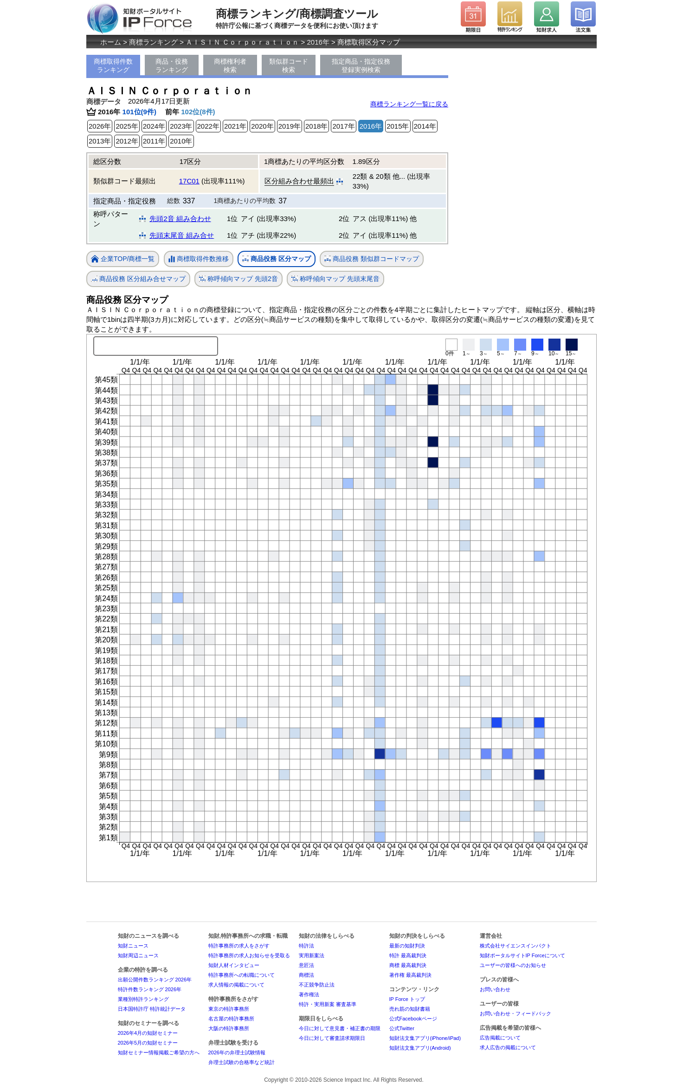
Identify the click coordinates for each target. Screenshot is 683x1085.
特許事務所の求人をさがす (239, 945)
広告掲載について (500, 1037)
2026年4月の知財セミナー (148, 1033)
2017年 (343, 126)
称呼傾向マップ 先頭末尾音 (335, 279)
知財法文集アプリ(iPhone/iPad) (425, 1038)
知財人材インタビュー (233, 965)
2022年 (208, 126)
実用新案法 (311, 955)
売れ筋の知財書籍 (409, 1009)
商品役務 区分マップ (276, 259)
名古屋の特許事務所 (231, 1018)
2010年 (181, 141)
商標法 (306, 975)
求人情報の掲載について (236, 984)
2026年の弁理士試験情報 (236, 1052)
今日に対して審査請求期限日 (332, 1038)
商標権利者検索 (230, 65)
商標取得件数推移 (198, 259)
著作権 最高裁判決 (410, 975)
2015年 (398, 126)
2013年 (100, 141)
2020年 (262, 126)
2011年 (154, 141)
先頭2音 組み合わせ (180, 218)
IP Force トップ (407, 999)
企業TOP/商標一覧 (123, 259)
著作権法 (309, 994)
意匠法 (306, 965)
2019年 (289, 126)
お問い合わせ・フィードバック (515, 1013)
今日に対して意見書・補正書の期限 (339, 1028)
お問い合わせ (495, 989)
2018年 (316, 126)
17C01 (189, 181)
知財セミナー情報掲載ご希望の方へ (159, 1052)
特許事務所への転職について (241, 975)
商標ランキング (153, 42)
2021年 (235, 126)
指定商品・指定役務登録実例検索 (361, 65)
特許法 (306, 945)
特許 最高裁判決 (407, 955)
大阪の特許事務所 (228, 1028)
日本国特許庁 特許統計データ (152, 1009)
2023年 (181, 126)
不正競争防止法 (317, 984)
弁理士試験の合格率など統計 (241, 1062)
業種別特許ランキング (143, 999)
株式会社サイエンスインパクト (515, 945)
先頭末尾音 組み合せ (181, 235)
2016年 (318, 42)
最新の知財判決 (407, 945)
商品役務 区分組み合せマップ (138, 279)
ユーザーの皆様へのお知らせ (513, 965)
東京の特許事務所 (228, 1009)
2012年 (127, 141)
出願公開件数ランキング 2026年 (155, 979)
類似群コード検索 (288, 65)
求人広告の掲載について (508, 1047)
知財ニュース (133, 945)
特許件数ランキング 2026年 (150, 989)
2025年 (127, 126)
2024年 (154, 126)
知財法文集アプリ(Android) (420, 1048)
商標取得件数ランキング (113, 65)
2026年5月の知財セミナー (148, 1043)
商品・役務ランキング (171, 65)
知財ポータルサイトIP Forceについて (522, 955)
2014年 (425, 126)
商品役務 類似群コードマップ (371, 259)
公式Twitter (401, 1028)
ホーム (110, 42)
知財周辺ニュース (138, 955)
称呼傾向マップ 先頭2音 (238, 279)
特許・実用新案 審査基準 (327, 1004)
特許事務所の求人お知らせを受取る (249, 955)
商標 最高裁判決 (407, 965)
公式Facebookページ (413, 1018)
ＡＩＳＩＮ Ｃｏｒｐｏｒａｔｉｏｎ (242, 42)
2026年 (100, 126)
